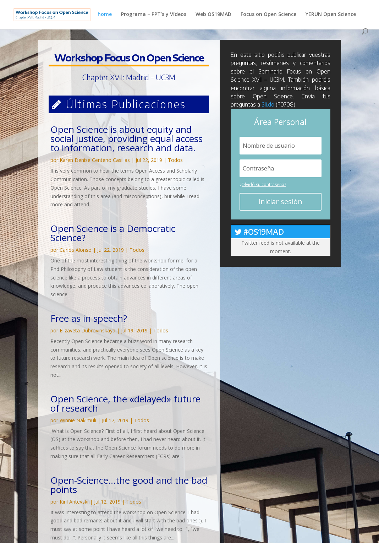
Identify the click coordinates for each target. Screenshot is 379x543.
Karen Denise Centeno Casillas (95, 160)
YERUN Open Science (331, 14)
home (105, 14)
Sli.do (268, 104)
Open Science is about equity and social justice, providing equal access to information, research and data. (126, 138)
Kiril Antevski (74, 501)
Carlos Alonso (76, 249)
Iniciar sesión (280, 201)
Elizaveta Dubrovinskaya (87, 330)
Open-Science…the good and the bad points (128, 485)
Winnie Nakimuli (78, 420)
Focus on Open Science (268, 14)
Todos (175, 160)
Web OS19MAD (213, 14)
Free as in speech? (88, 318)
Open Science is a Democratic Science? (112, 233)
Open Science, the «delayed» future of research (125, 403)
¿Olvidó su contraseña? (263, 184)
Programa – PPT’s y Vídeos (153, 14)
